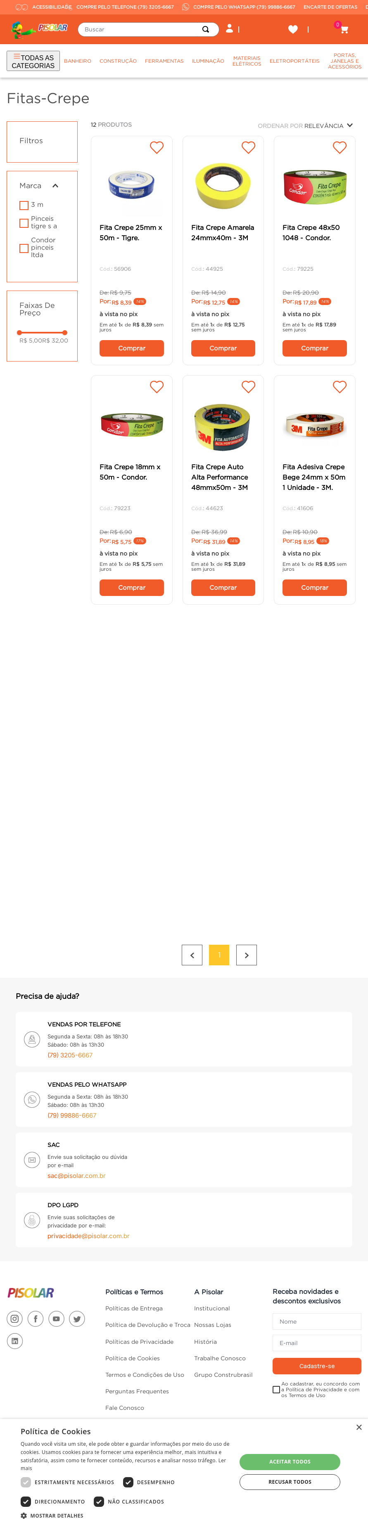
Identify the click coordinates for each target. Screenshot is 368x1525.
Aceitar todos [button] (290, 1461)
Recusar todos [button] (289, 1481)
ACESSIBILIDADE (39, 7)
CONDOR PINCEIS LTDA (43, 247)
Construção (118, 61)
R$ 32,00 (55, 340)
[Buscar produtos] (207, 29)
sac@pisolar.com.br (76, 1176)
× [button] (359, 1428)
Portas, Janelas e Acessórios (345, 60)
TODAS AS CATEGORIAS (33, 60)
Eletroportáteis (295, 61)
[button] (42, 186)
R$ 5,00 (30, 340)
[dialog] (184, 1472)
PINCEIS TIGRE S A (44, 222)
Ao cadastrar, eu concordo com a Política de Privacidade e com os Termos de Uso (320, 1389)
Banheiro (77, 61)
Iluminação (208, 61)
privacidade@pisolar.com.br (88, 1236)
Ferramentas (164, 61)
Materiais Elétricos (247, 60)
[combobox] (149, 29)
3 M (37, 204)
